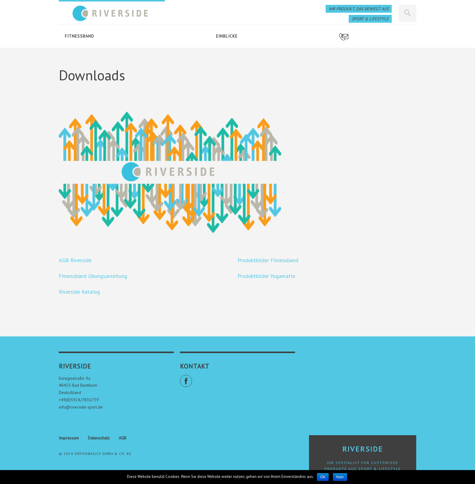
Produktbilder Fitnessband (268, 260)
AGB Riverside (75, 260)
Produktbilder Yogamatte (266, 275)
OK (322, 477)
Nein (340, 477)
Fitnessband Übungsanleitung (93, 275)
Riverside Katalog (79, 291)
